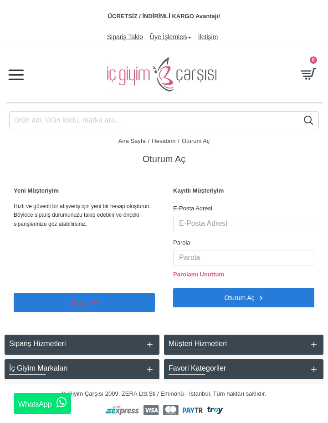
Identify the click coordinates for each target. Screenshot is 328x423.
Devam (80, 302)
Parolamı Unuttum (198, 274)
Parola (181, 242)
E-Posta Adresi (192, 208)
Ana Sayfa (132, 141)
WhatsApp (42, 402)
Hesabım (163, 141)
